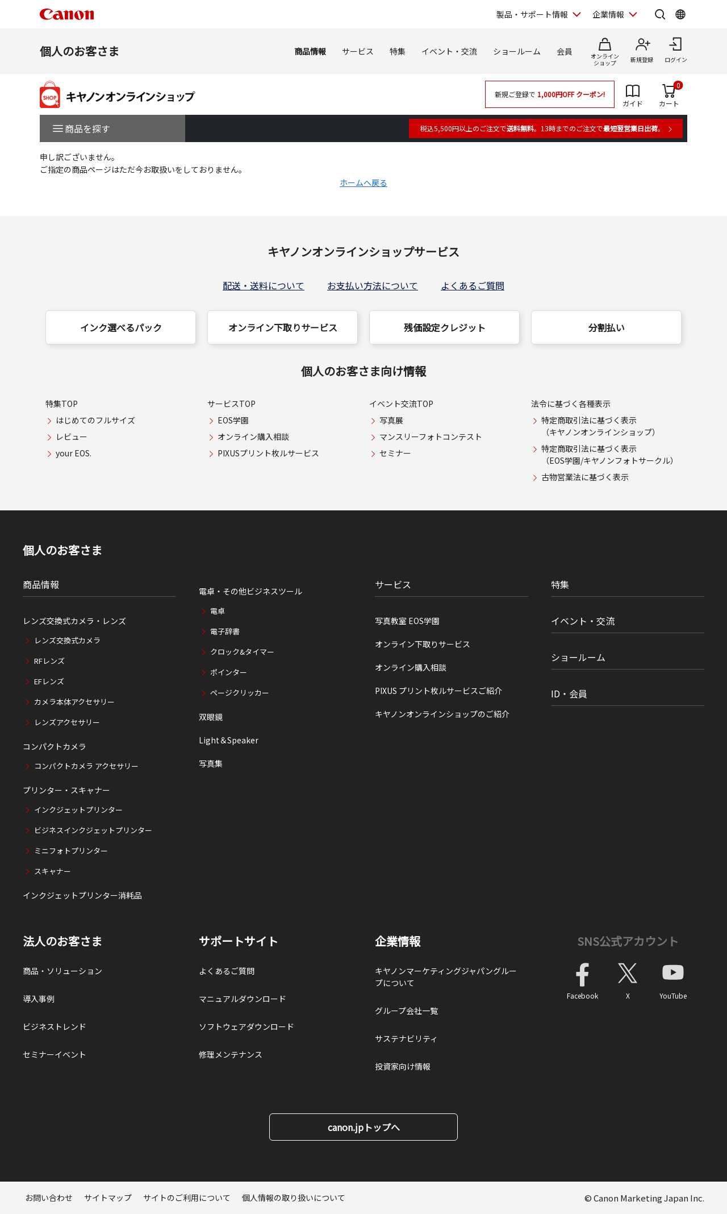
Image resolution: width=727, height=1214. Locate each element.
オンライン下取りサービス (282, 327)
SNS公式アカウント (628, 941)
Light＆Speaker (228, 740)
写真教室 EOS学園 (407, 620)
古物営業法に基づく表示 (585, 477)
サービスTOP (231, 403)
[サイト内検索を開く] (660, 14)
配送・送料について (263, 285)
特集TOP (61, 403)
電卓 (217, 610)
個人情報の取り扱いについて (293, 1197)
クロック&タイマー (242, 651)
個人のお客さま (79, 51)
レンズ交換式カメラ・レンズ (74, 620)
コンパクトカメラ (54, 746)
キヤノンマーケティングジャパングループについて (446, 976)
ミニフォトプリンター (71, 850)
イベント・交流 (449, 51)
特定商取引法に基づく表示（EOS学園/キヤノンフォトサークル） (609, 454)
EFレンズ (49, 681)
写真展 (391, 420)
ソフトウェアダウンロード (246, 1026)
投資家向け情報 (403, 1066)
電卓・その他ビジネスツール (250, 591)
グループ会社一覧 (406, 1010)
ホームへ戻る (363, 182)
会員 (565, 51)
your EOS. (73, 453)
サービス (358, 51)
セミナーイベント (54, 1054)
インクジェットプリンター (78, 809)
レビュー (71, 436)
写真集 (211, 763)
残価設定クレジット (445, 327)
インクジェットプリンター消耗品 (82, 895)
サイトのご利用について (187, 1197)
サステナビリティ (406, 1038)
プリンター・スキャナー (66, 790)
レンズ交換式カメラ (67, 640)
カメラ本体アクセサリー (74, 701)
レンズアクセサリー (67, 722)
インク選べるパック (121, 327)
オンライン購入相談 (253, 436)
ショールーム (517, 51)
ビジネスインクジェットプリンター (93, 830)
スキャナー (52, 871)
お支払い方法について (372, 285)
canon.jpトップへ (364, 1127)
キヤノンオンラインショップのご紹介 (442, 714)
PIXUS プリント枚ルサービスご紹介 (438, 690)
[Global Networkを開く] (680, 14)
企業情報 (397, 941)
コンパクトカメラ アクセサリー (86, 765)
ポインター (228, 672)
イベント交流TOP (401, 403)
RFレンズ (49, 660)
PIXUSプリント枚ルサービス (268, 453)
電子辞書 (225, 631)
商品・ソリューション (62, 970)
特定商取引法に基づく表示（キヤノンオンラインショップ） (600, 426)
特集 (398, 51)
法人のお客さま (62, 941)
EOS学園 (233, 420)
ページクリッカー (239, 692)
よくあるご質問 (472, 285)
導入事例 (39, 998)
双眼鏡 (211, 716)
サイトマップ (108, 1197)
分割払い (606, 327)
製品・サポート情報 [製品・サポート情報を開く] (532, 14)
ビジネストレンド (54, 1026)
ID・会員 (569, 693)
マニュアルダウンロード (242, 998)
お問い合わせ (49, 1197)
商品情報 (310, 51)
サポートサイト (238, 941)
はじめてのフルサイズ (95, 420)
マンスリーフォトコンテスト (430, 436)
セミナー (395, 453)
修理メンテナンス (230, 1054)
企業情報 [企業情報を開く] (608, 14)
